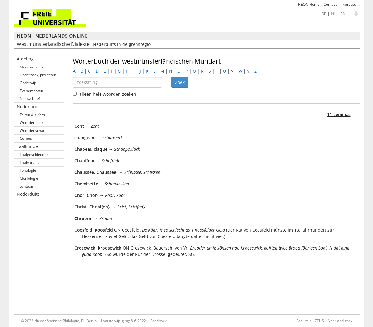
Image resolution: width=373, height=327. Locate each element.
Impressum (350, 4)
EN (343, 13)
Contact (330, 4)
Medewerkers (31, 67)
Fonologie (28, 170)
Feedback (159, 320)
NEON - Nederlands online (52, 36)
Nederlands (29, 106)
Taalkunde (27, 146)
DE (323, 13)
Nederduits (28, 194)
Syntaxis (27, 186)
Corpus (26, 138)
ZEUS (319, 320)
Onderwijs (28, 82)
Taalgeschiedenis (34, 154)
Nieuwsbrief (30, 98)
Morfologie (29, 178)
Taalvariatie (30, 162)
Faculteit (304, 320)
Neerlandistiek (340, 320)
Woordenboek (31, 122)
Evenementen (31, 90)
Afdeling (25, 59)
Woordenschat (32, 130)
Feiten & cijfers (32, 114)
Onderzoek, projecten (38, 74)
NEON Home (309, 4)
